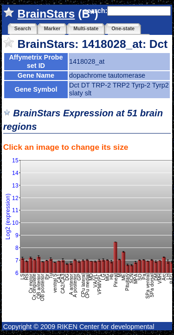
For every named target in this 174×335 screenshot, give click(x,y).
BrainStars (46, 13)
